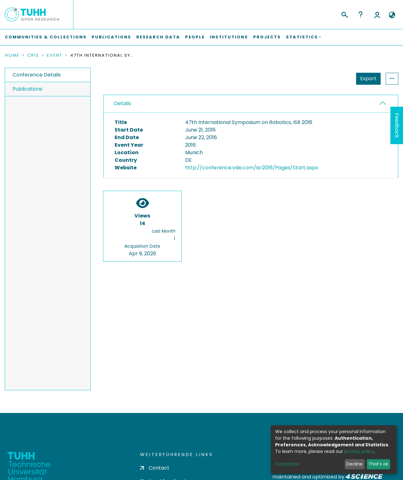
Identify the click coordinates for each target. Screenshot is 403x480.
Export (337, 78)
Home (12, 55)
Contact (154, 468)
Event (54, 55)
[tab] (251, 104)
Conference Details (37, 74)
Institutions (229, 37)
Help (360, 14)
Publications (111, 37)
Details (122, 103)
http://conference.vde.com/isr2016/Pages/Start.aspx (251, 167)
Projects (267, 37)
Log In (377, 14)
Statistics (366, 78)
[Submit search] (344, 14)
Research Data (158, 37)
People (195, 37)
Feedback (396, 125)
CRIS (33, 55)
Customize (287, 464)
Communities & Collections (46, 37)
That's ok (378, 464)
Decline (354, 464)
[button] (392, 15)
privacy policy (359, 451)
